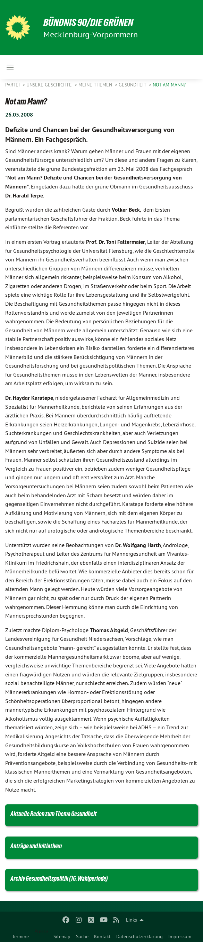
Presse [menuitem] (41, 931)
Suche (82, 936)
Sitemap (61, 936)
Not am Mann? (169, 85)
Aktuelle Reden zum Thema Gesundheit (53, 814)
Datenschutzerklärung (139, 936)
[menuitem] (20, 935)
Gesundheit (133, 85)
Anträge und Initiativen (36, 846)
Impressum (179, 936)
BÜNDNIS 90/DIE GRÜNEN (90, 22)
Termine (20, 936)
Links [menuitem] (131, 920)
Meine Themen (95, 85)
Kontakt (102, 936)
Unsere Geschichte (49, 85)
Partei (13, 85)
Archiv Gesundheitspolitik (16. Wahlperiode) (59, 878)
